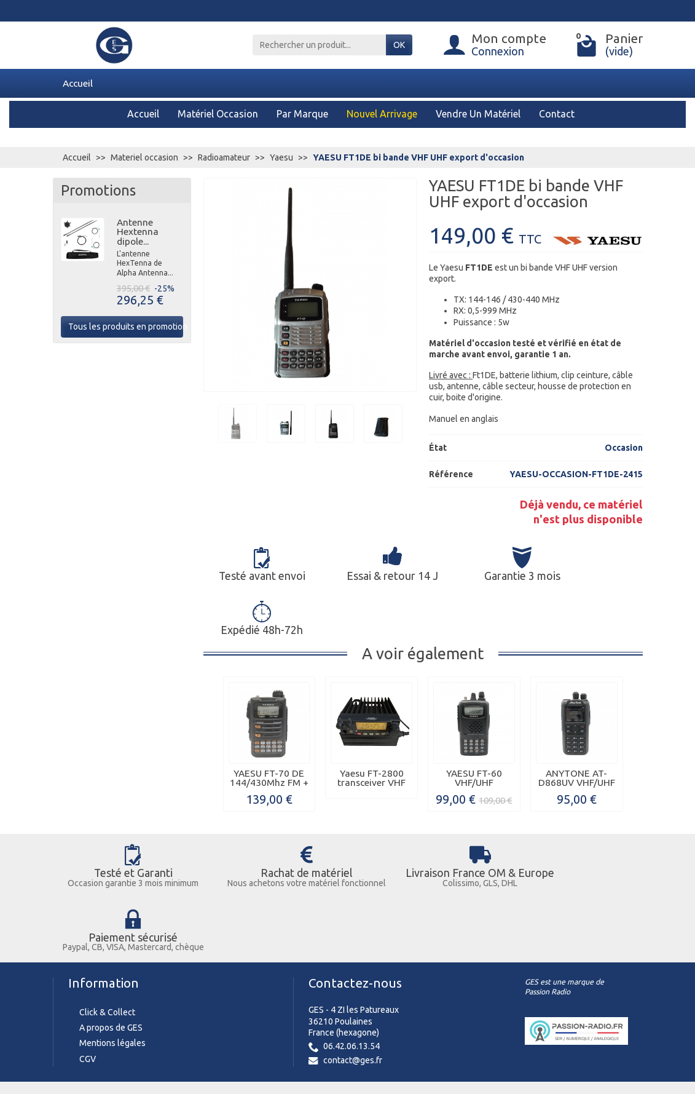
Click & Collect (107, 905)
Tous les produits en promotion (125, 326)
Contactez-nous (355, 875)
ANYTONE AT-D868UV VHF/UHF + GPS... (576, 728)
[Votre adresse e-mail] (320, 999)
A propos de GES (111, 921)
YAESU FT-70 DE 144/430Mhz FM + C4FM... (269, 728)
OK (399, 45)
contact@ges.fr (352, 952)
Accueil (78, 83)
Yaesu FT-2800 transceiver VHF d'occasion (371, 728)
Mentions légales (112, 936)
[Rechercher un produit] (319, 44)
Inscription (414, 1000)
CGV (87, 951)
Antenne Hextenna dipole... (138, 232)
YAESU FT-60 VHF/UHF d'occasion (474, 728)
